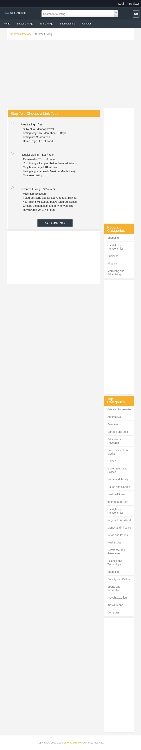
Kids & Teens (115, 605)
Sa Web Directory (73, 742)
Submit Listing (67, 23)
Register (134, 3)
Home (7, 23)
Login (122, 3)
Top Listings (46, 23)
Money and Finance (119, 527)
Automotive (114, 416)
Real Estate (114, 542)
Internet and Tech (117, 501)
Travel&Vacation (117, 597)
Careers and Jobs (118, 431)
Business (112, 256)
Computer (113, 612)
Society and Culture (119, 579)
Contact (86, 23)
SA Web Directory (15, 12)
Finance (112, 263)
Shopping (113, 237)
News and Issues (117, 535)
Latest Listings (25, 23)
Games (111, 461)
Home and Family (117, 479)
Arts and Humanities (119, 409)
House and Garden (118, 486)
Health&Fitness (116, 494)
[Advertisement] (70, 74)
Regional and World (119, 520)
